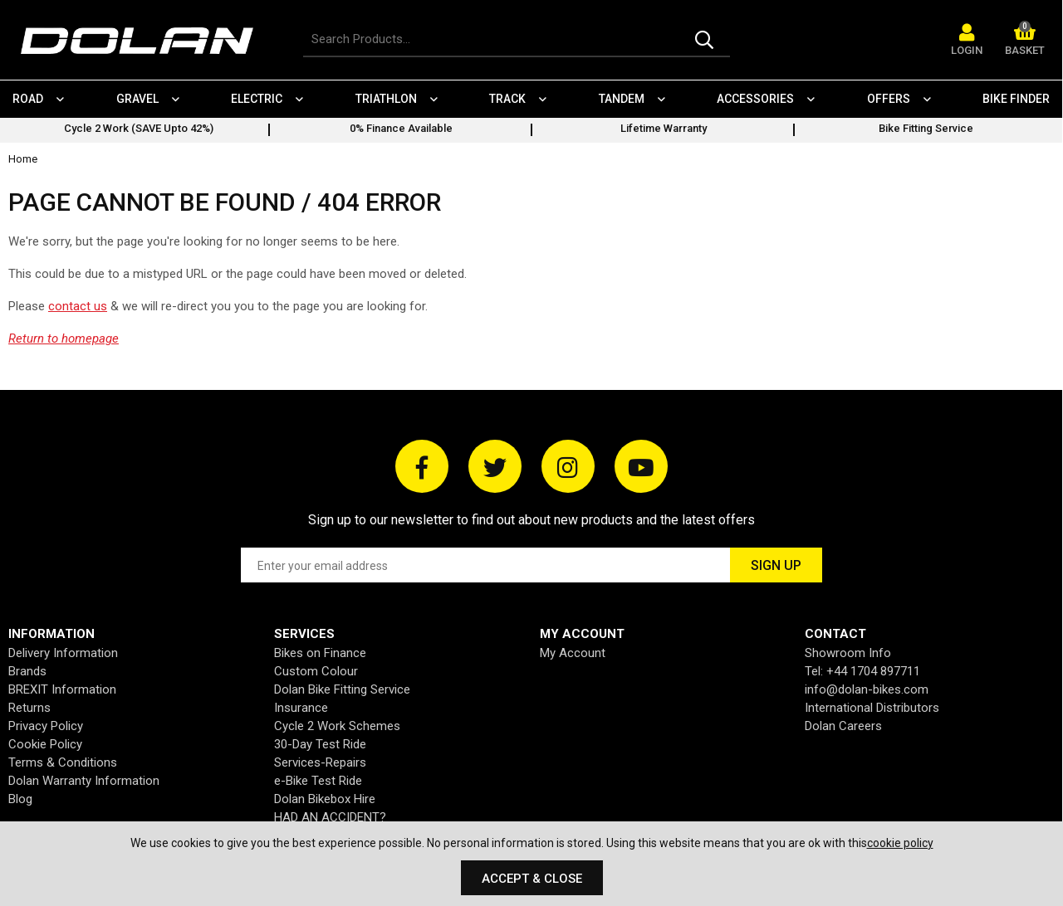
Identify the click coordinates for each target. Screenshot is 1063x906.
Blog (20, 799)
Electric (256, 98)
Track (507, 98)
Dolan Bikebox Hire (324, 799)
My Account (572, 652)
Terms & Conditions (62, 762)
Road (27, 98)
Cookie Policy (45, 744)
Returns (29, 707)
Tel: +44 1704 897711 (862, 671)
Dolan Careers (843, 725)
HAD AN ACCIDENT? (330, 817)
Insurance (301, 707)
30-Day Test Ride (320, 744)
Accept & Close (532, 878)
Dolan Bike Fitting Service (342, 689)
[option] (138, 130)
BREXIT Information (62, 689)
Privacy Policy (45, 725)
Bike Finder (1016, 98)
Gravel (137, 98)
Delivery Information (63, 652)
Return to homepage (63, 338)
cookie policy (900, 843)
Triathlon (386, 98)
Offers (888, 98)
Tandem (621, 98)
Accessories (755, 98)
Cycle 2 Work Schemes (337, 725)
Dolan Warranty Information (83, 780)
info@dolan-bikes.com (866, 689)
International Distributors (872, 707)
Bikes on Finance (320, 652)
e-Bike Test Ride (318, 780)
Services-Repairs (320, 762)
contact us (77, 306)
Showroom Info (848, 652)
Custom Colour (316, 671)
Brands (27, 671)
